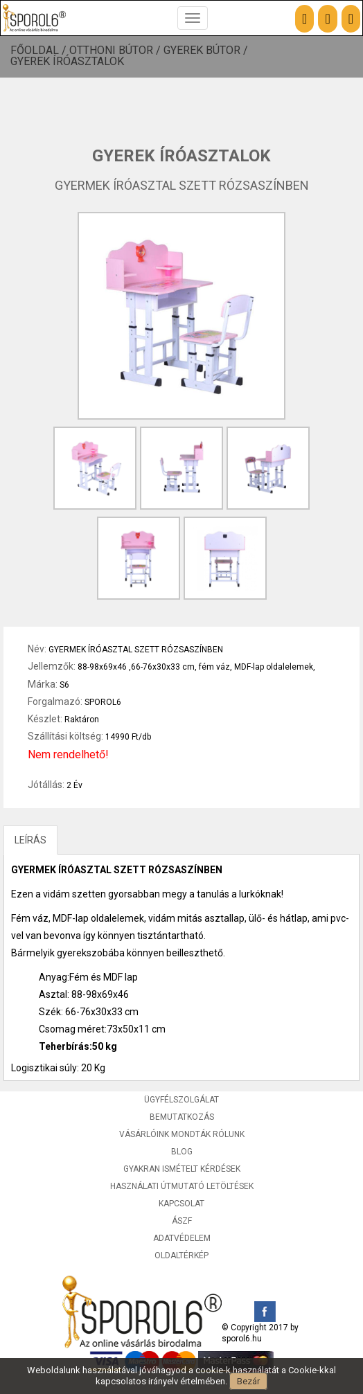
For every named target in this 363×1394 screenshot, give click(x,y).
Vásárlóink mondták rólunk (182, 1134)
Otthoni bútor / (116, 50)
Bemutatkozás (182, 1117)
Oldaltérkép (181, 1255)
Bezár (248, 1381)
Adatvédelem (182, 1238)
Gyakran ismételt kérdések (181, 1169)
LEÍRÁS (30, 840)
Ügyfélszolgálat (181, 1100)
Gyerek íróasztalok (67, 61)
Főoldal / (39, 50)
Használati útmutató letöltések (182, 1186)
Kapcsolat (181, 1203)
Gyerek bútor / (207, 50)
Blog (182, 1151)
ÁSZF (182, 1221)
